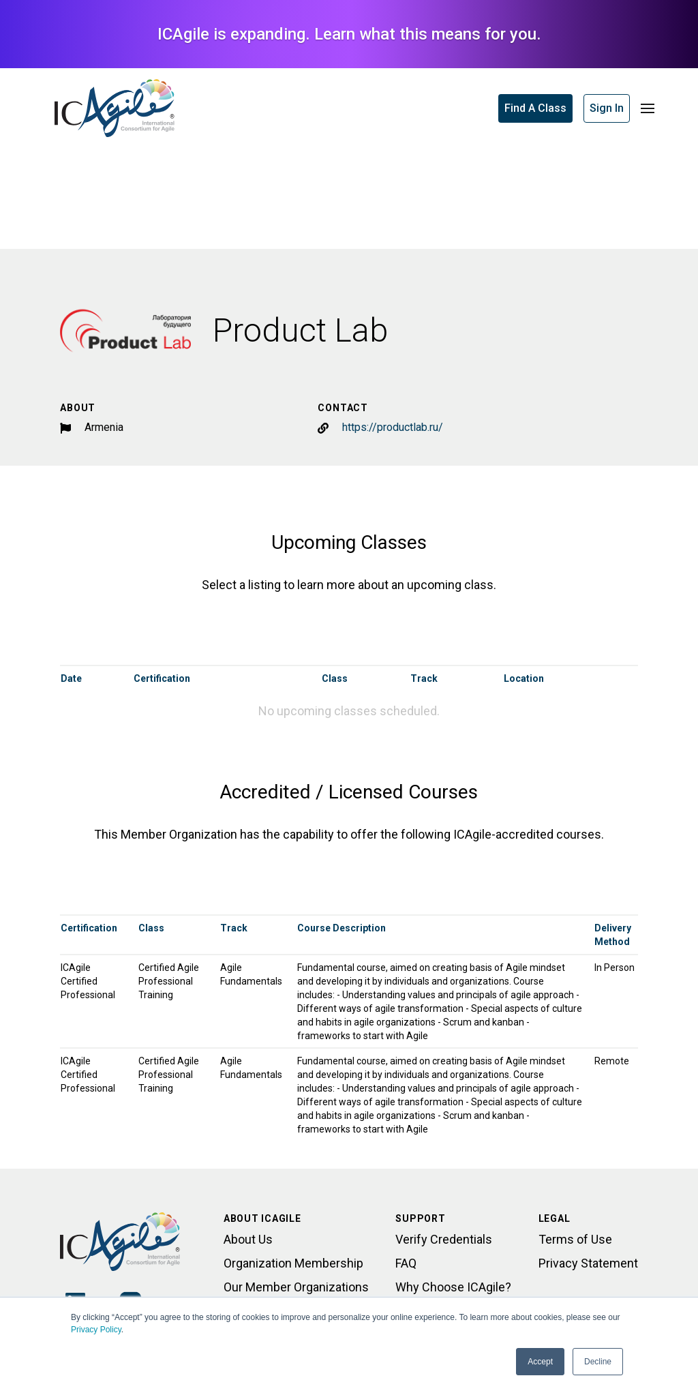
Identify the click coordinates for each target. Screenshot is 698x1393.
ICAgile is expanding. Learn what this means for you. (349, 34)
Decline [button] (597, 1361)
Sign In (607, 108)
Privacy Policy (96, 1329)
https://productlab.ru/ (392, 427)
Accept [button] (540, 1361)
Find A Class (535, 108)
